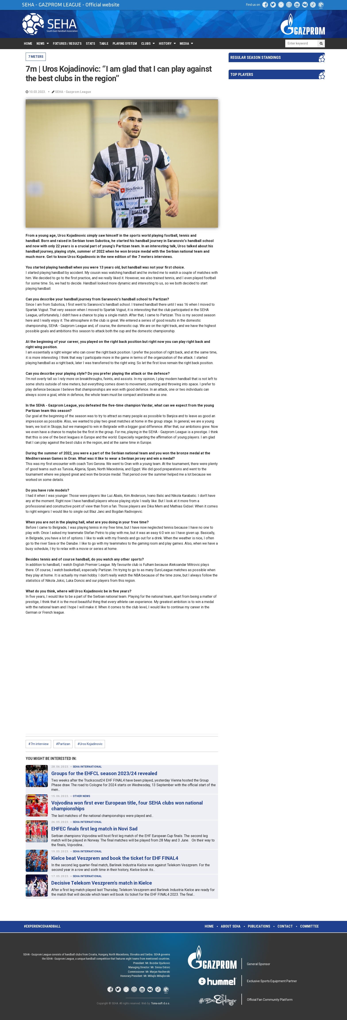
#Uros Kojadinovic (89, 744)
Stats (90, 44)
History (165, 44)
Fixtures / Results (67, 44)
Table (103, 44)
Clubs (146, 44)
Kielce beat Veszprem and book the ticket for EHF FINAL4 (114, 858)
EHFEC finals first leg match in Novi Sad (94, 829)
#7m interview (38, 744)
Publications (259, 926)
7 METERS (35, 56)
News (40, 44)
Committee (309, 926)
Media (184, 44)
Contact (285, 926)
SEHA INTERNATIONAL (87, 766)
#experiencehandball (42, 926)
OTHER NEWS (81, 796)
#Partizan (63, 744)
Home (28, 44)
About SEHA (231, 926)
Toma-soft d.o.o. (160, 1003)
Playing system (125, 44)
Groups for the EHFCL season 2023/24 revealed (104, 773)
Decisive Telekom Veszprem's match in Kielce (101, 883)
